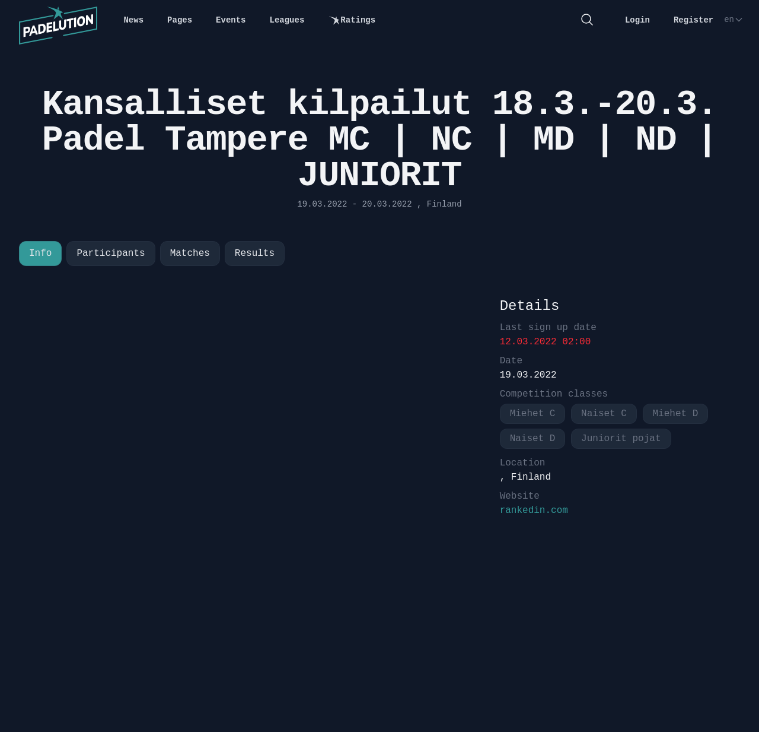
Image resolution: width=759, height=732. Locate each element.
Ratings (351, 20)
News (133, 20)
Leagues (287, 20)
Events (230, 20)
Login (637, 20)
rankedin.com (534, 510)
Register (693, 20)
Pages (179, 20)
